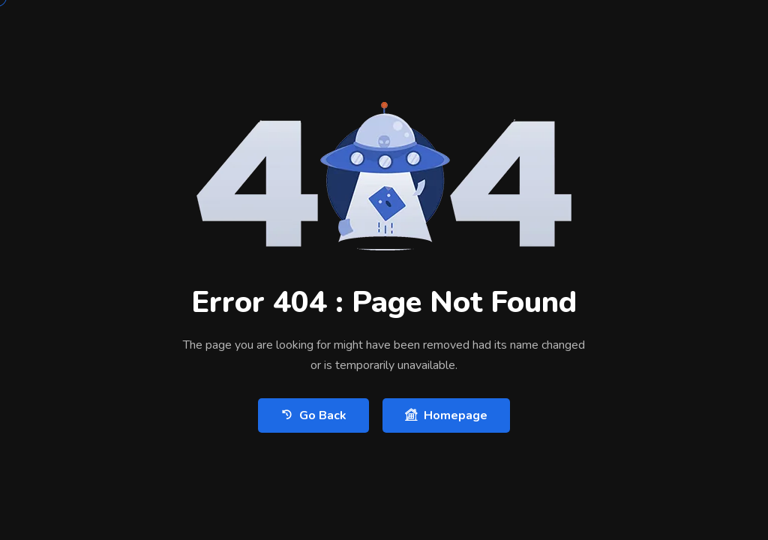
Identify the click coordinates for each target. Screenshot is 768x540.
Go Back (313, 415)
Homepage (446, 415)
